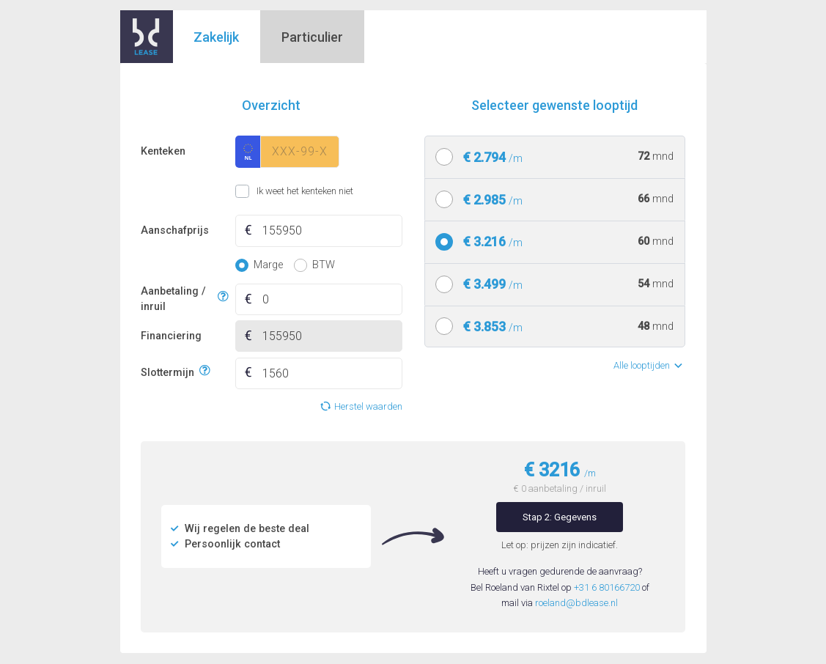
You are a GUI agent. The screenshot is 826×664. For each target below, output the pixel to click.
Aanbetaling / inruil (177, 299)
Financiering (171, 336)
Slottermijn (167, 371)
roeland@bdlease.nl (576, 602)
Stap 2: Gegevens (560, 517)
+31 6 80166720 (607, 587)
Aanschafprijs (175, 230)
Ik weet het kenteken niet (254, 191)
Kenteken (163, 151)
